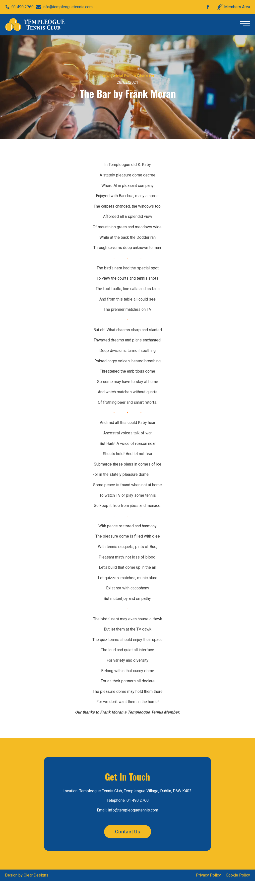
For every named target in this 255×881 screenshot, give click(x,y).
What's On (145, 76)
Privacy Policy (208, 875)
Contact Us (127, 832)
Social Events (124, 76)
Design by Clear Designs (26, 875)
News (106, 76)
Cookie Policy (238, 875)
